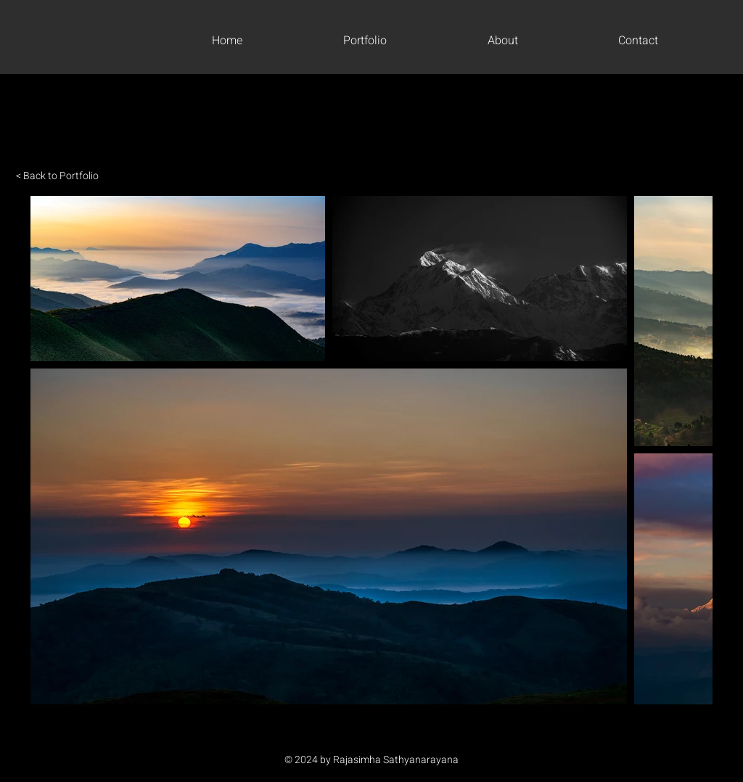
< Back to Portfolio (57, 176)
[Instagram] (371, 733)
